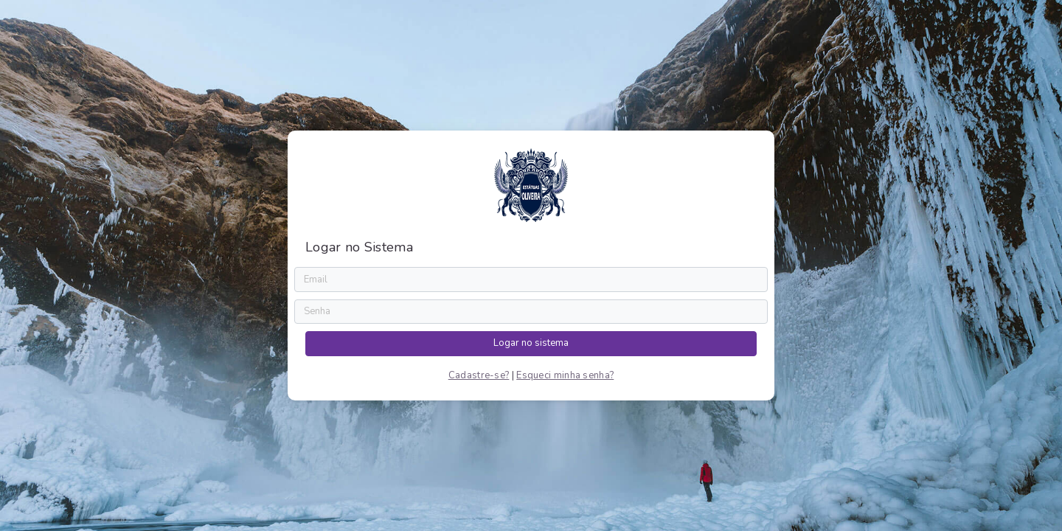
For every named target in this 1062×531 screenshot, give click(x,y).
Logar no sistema (531, 343)
